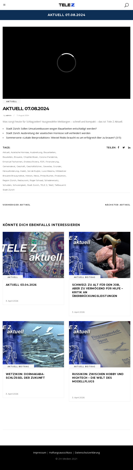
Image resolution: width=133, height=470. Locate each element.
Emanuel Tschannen (12, 161)
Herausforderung (11, 171)
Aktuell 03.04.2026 (21, 284)
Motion (29, 175)
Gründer (57, 166)
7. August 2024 (23, 115)
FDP (42, 161)
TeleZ (51, 185)
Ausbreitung (36, 152)
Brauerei (18, 157)
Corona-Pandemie (48, 157)
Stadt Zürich (33, 185)
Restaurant (23, 180)
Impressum (39, 452)
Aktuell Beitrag (84, 277)
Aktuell (11, 101)
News (36, 175)
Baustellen (8, 157)
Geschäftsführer (34, 166)
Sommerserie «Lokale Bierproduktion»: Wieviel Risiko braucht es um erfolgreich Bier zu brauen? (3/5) (63, 137)
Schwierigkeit (19, 185)
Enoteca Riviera (31, 161)
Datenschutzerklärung (87, 452)
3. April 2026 (12, 301)
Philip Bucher (46, 175)
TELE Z (43, 185)
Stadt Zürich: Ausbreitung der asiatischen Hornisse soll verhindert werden (48, 133)
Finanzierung (52, 161)
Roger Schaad (36, 180)
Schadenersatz (51, 180)
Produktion (60, 175)
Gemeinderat (9, 166)
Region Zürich (9, 180)
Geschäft (21, 166)
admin (8, 115)
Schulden (7, 185)
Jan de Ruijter (33, 171)
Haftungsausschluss (60, 452)
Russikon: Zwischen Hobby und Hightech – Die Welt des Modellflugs (98, 378)
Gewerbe (47, 166)
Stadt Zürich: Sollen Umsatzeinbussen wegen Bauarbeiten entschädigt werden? (51, 128)
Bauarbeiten (50, 152)
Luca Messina (48, 171)
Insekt (23, 171)
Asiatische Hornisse (20, 152)
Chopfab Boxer (30, 157)
